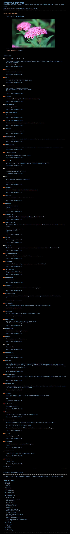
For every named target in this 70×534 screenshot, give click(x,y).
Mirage (7, 245)
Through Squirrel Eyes (19, 229)
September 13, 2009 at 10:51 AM (14, 93)
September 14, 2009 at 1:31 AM (14, 290)
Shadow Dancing (10, 500)
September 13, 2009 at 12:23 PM (14, 141)
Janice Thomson (9, 112)
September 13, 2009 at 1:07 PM (14, 184)
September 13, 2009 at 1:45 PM (14, 211)
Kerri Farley (8, 269)
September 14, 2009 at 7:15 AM (14, 325)
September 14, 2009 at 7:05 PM (14, 333)
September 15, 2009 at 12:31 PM (14, 357)
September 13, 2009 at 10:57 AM (14, 101)
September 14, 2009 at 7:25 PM (14, 341)
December (9, 490)
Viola (6, 412)
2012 (6, 484)
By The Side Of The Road (13, 499)
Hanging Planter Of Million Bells (14, 514)
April (8, 527)
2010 (6, 487)
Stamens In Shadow (11, 505)
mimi (6, 77)
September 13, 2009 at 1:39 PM (14, 200)
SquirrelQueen (9, 222)
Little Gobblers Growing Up (13, 510)
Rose (6, 336)
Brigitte (7, 285)
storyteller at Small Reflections (13, 59)
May (8, 526)
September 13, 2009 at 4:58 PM (14, 242)
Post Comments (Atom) (17, 472)
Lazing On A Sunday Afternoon (14, 517)
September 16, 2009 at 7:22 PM (14, 430)
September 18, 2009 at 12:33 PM (14, 456)
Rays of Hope (9, 502)
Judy (6, 433)
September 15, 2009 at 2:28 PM (14, 380)
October (9, 494)
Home (35, 469)
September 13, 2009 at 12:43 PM (14, 157)
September (10, 495)
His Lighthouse (10, 497)
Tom (6, 393)
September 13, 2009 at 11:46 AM (14, 117)
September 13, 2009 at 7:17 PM (14, 266)
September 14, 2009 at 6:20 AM (14, 308)
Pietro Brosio (8, 293)
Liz (5, 344)
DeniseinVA (8, 374)
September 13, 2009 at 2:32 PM (14, 234)
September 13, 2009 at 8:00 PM (14, 274)
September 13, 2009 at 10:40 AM (14, 74)
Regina (7, 203)
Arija (6, 237)
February (9, 531)
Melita (6, 311)
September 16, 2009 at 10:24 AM (14, 408)
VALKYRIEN (8, 144)
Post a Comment (7, 466)
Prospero (7, 352)
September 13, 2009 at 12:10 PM (14, 125)
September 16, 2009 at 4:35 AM (14, 400)
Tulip (6, 69)
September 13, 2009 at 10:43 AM (14, 82)
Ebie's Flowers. (10, 182)
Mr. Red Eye (9, 507)
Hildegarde (8, 328)
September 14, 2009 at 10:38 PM (14, 349)
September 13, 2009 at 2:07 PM (14, 219)
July (8, 522)
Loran (6, 160)
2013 (6, 482)
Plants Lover (8, 104)
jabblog (7, 303)
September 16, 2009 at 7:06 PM (14, 417)
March (8, 529)
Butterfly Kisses (10, 515)
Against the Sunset (11, 512)
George (7, 187)
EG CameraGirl (9, 152)
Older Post (63, 469)
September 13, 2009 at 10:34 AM (14, 66)
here (24, 48)
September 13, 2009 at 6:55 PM (14, 258)
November (9, 492)
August (9, 520)
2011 (6, 485)
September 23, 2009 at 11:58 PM (14, 464)
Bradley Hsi (8, 383)
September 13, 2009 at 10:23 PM (14, 282)
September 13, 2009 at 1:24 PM (14, 192)
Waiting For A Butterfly (12, 509)
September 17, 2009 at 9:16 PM (14, 448)
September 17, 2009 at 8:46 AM (14, 438)
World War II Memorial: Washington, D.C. (16, 519)
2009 (6, 489)
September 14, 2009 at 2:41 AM (14, 300)
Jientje (6, 195)
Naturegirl (7, 319)
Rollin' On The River (11, 504)
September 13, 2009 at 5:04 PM (14, 250)
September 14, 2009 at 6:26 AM (14, 316)
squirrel (7, 261)
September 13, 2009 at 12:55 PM (14, 173)
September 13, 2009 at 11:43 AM (14, 109)
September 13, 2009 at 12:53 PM (14, 165)
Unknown (7, 277)
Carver (6, 128)
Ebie (6, 176)
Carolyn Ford (8, 136)
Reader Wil (8, 214)
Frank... (7, 404)
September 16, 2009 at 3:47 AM (14, 390)
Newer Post (6, 469)
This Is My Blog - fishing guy (12, 120)
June (8, 524)
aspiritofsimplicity (10, 253)
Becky (6, 360)
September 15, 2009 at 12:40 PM (14, 371)
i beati (6, 96)
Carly (6, 459)
